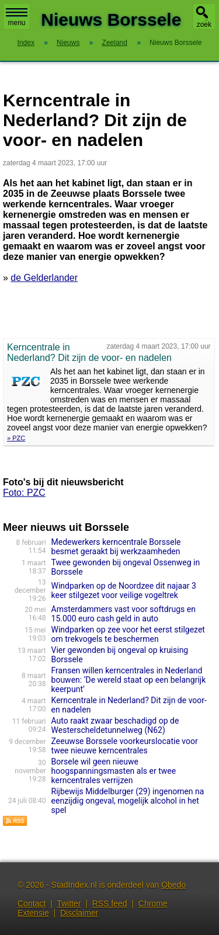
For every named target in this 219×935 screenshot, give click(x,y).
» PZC (16, 438)
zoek (204, 24)
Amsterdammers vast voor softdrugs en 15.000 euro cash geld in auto (123, 613)
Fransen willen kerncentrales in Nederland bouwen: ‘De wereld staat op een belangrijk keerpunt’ (128, 680)
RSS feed (109, 903)
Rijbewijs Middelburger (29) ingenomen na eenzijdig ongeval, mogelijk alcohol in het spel (127, 801)
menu (16, 17)
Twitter (69, 903)
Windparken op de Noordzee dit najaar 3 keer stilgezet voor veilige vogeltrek (123, 590)
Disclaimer (79, 912)
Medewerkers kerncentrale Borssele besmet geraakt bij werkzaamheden (116, 546)
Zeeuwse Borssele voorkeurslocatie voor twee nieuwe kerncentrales (124, 745)
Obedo (173, 884)
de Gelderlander (44, 278)
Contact (32, 903)
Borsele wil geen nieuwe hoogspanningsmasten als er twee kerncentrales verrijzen (113, 771)
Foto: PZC (24, 493)
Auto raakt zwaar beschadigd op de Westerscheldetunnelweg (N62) (115, 725)
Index (26, 43)
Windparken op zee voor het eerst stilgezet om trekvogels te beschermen (128, 634)
